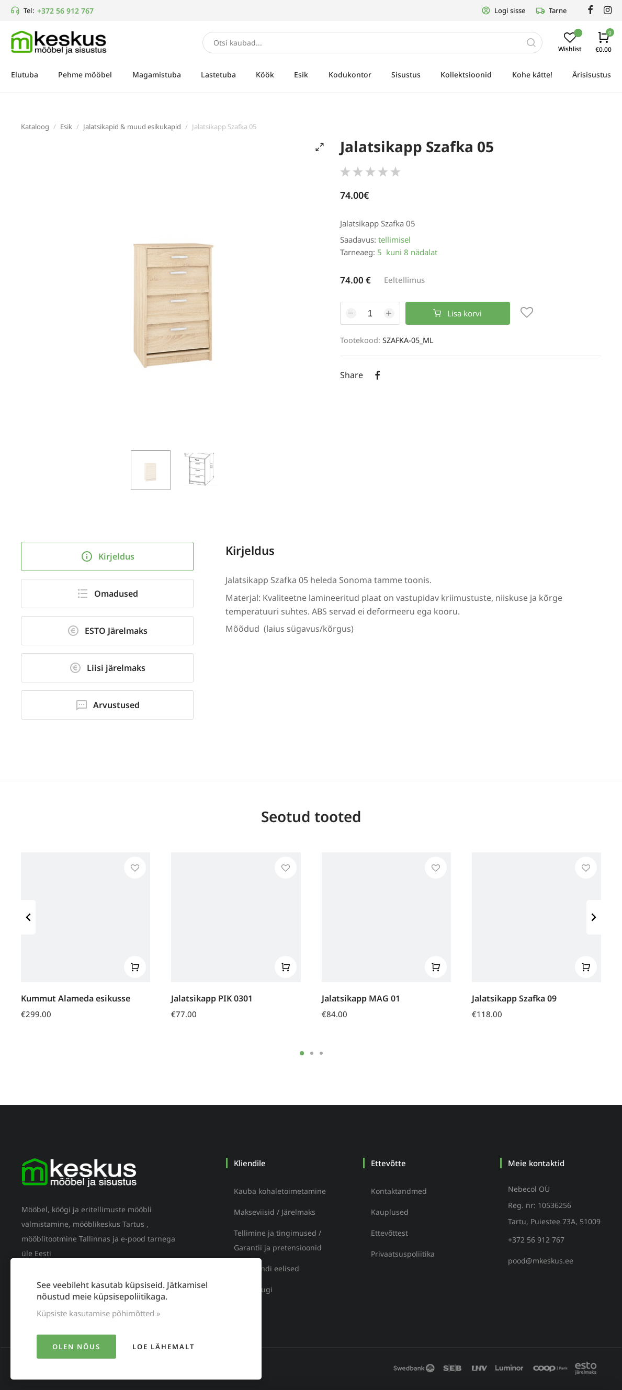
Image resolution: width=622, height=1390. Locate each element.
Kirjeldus (107, 556)
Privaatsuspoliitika (403, 1254)
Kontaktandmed (399, 1191)
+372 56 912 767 (65, 11)
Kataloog (35, 126)
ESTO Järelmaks (107, 630)
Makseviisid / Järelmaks (274, 1212)
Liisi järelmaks (107, 668)
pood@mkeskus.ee (540, 1261)
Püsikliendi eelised (266, 1268)
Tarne (551, 10)
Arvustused (107, 705)
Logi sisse (503, 10)
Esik (66, 126)
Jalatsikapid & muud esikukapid (132, 126)
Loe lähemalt (163, 1346)
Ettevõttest (389, 1233)
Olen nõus (76, 1346)
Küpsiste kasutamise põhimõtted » (99, 1313)
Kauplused (390, 1212)
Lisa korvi (457, 313)
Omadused (107, 593)
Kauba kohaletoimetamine (280, 1191)
